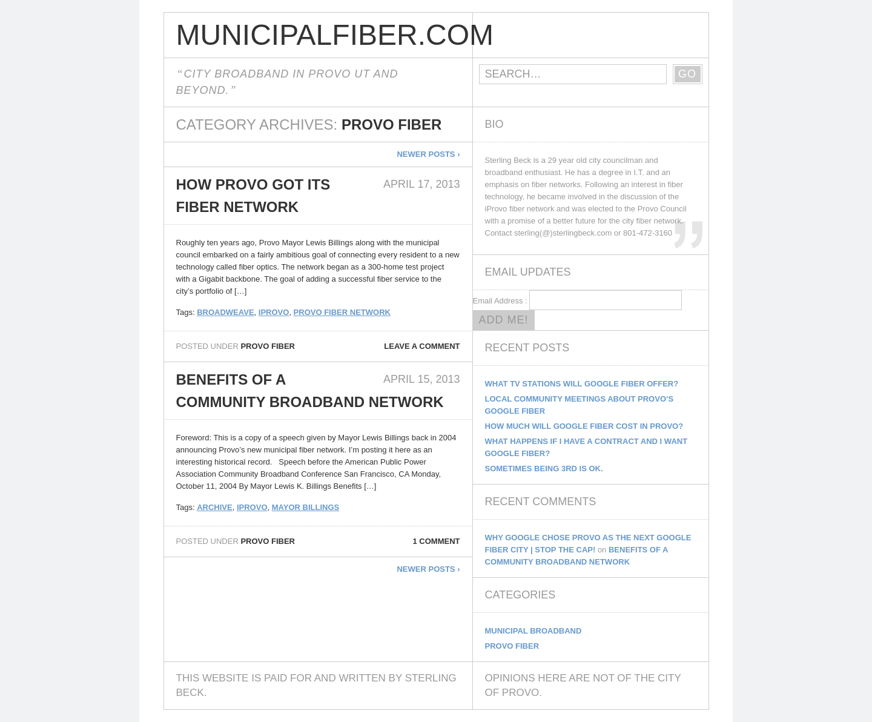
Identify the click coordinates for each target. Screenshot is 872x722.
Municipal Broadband (533, 630)
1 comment (436, 541)
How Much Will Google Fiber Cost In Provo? (584, 426)
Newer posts (428, 154)
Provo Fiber (267, 346)
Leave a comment (422, 346)
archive (215, 507)
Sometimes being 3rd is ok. (544, 468)
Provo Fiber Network (342, 312)
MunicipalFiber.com (324, 35)
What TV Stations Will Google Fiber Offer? (582, 383)
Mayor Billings (305, 507)
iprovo (274, 312)
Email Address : (500, 300)
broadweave (225, 312)
